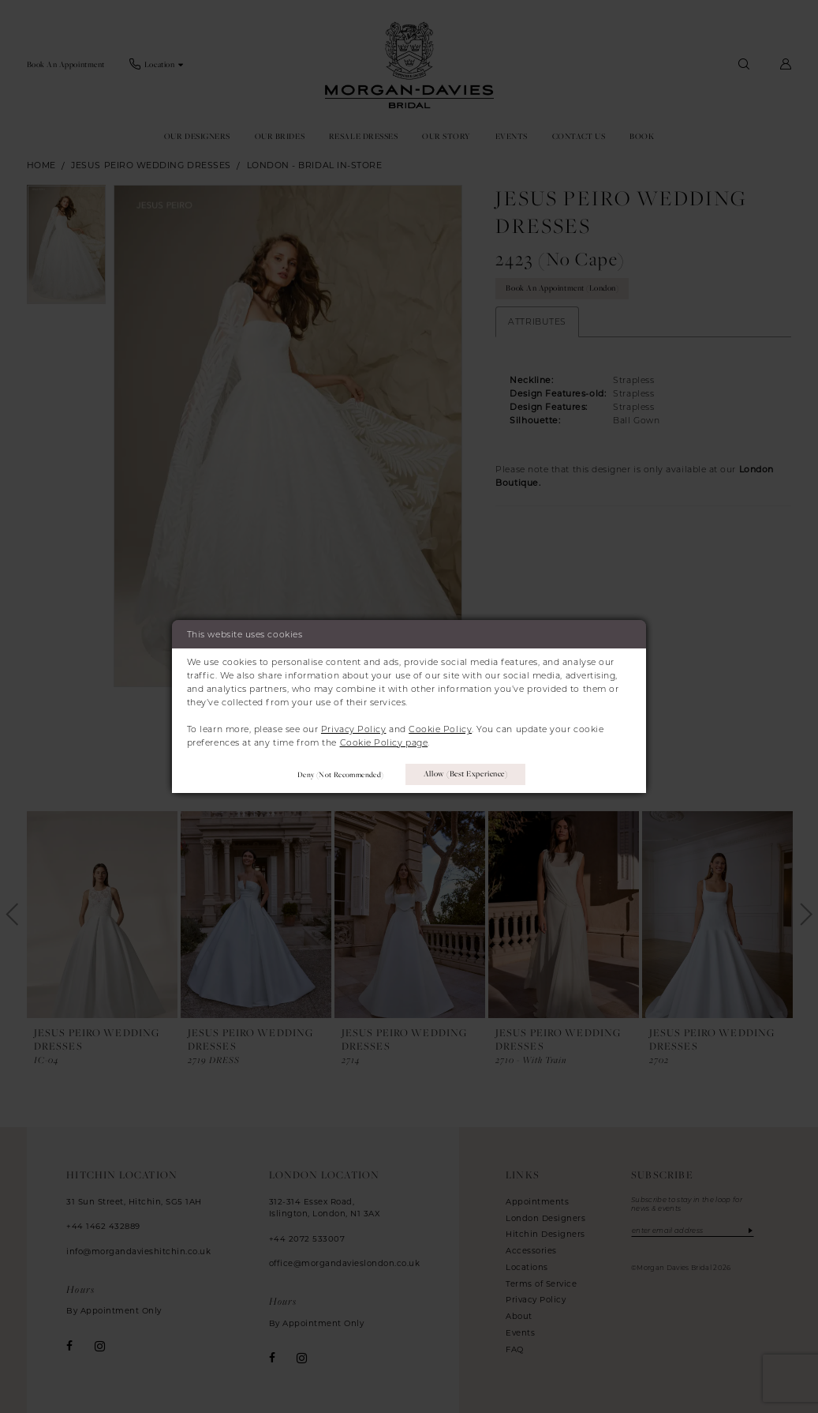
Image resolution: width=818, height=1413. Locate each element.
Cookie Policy (440, 729)
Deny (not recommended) (340, 774)
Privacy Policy (354, 729)
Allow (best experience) (465, 774)
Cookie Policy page (384, 742)
